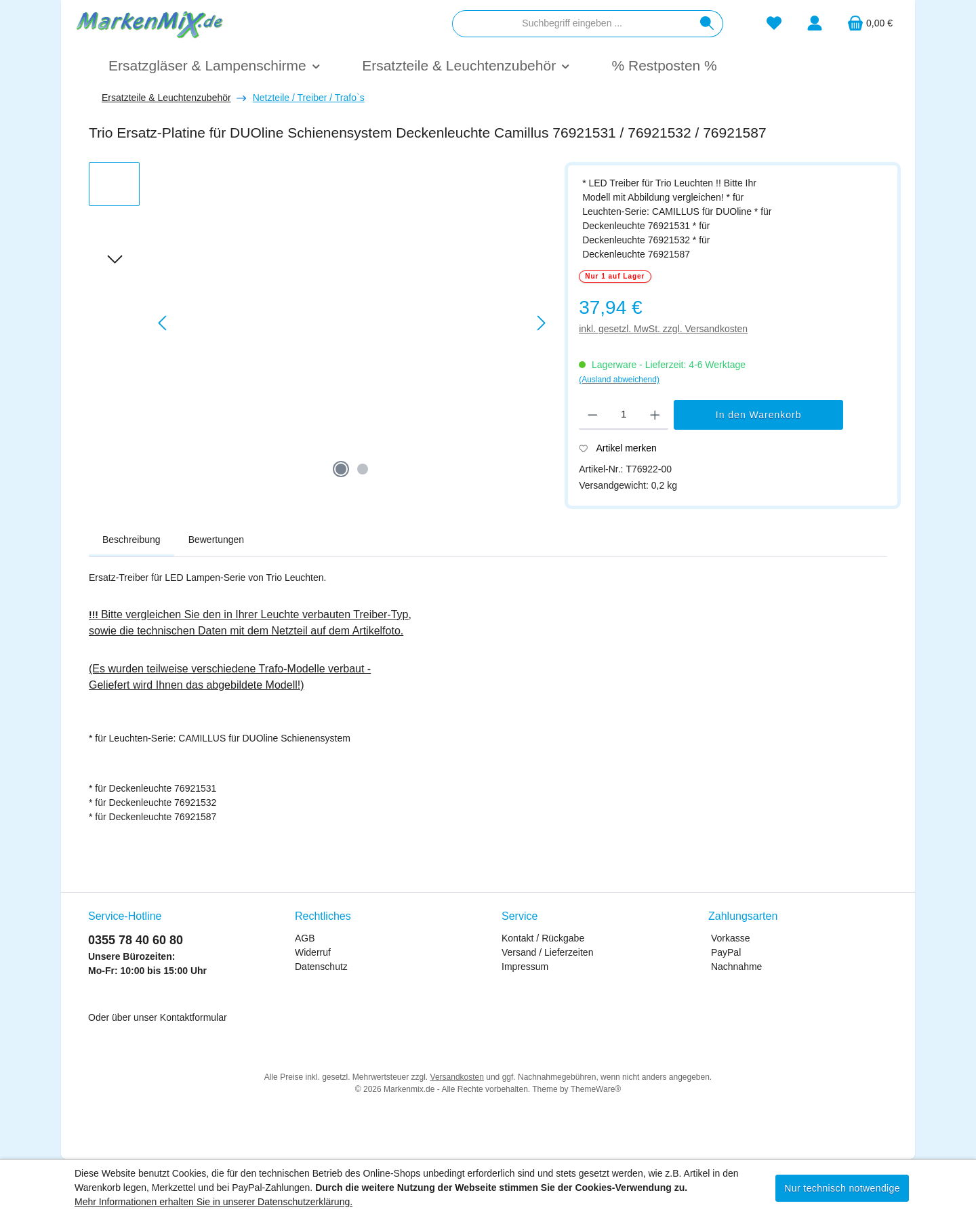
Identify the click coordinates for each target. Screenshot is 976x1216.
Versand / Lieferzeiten (547, 952)
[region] (320, 323)
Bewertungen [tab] (216, 539)
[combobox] (572, 23)
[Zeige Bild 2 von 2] (362, 469)
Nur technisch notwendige (842, 1188)
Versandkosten (457, 1077)
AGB (305, 938)
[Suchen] (707, 23)
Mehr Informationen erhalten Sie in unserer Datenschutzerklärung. (213, 1201)
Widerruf (313, 952)
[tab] (131, 540)
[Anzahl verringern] (593, 415)
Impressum (525, 966)
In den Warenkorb (759, 414)
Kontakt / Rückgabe (543, 938)
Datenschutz (321, 966)
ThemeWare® (596, 1089)
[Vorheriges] (163, 323)
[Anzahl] (624, 415)
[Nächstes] (541, 323)
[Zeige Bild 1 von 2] (341, 469)
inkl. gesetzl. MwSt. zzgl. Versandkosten (663, 328)
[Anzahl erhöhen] (655, 415)
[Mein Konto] (815, 23)
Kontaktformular (193, 1017)
